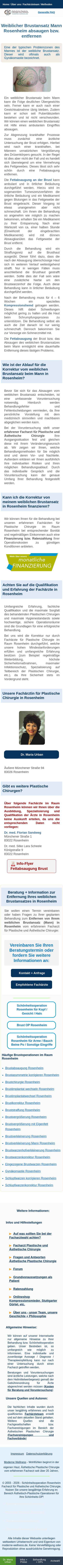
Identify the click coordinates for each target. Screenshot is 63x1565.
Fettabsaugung (21, 338)
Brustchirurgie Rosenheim (22, 1082)
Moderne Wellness (15, 1462)
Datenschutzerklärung (39, 1453)
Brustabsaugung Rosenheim (24, 1068)
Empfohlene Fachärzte (32, 984)
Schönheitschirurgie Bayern (22, 1520)
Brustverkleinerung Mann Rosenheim (30, 1143)
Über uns (16, 4)
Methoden (46, 4)
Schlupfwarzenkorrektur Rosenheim (29, 1185)
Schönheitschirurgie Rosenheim (25, 1503)
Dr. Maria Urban (32, 754)
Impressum (17, 1453)
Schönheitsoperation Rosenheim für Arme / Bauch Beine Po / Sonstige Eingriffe (32, 1040)
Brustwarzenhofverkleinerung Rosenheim (32, 1150)
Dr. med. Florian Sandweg (22, 832)
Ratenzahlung (23, 1289)
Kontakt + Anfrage (32, 973)
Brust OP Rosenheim (32, 1025)
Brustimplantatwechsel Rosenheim (28, 1096)
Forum (18, 1269)
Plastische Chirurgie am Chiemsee (26, 1529)
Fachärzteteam (31, 4)
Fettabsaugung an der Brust (31, 180)
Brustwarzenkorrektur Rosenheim (27, 1157)
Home (6, 4)
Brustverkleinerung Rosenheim (26, 1136)
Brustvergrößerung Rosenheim (26, 1117)
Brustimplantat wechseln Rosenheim (29, 1089)
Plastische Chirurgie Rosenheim (25, 1512)
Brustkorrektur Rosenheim (22, 1103)
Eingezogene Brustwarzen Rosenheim (31, 1164)
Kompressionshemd (18, 305)
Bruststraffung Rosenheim (22, 1110)
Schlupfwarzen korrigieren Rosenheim (30, 1178)
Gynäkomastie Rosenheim (23, 1171)
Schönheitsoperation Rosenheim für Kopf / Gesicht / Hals (32, 1009)
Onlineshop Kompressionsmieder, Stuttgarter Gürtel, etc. (33, 1300)
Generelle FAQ (46, 12)
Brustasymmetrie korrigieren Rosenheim (32, 1075)
